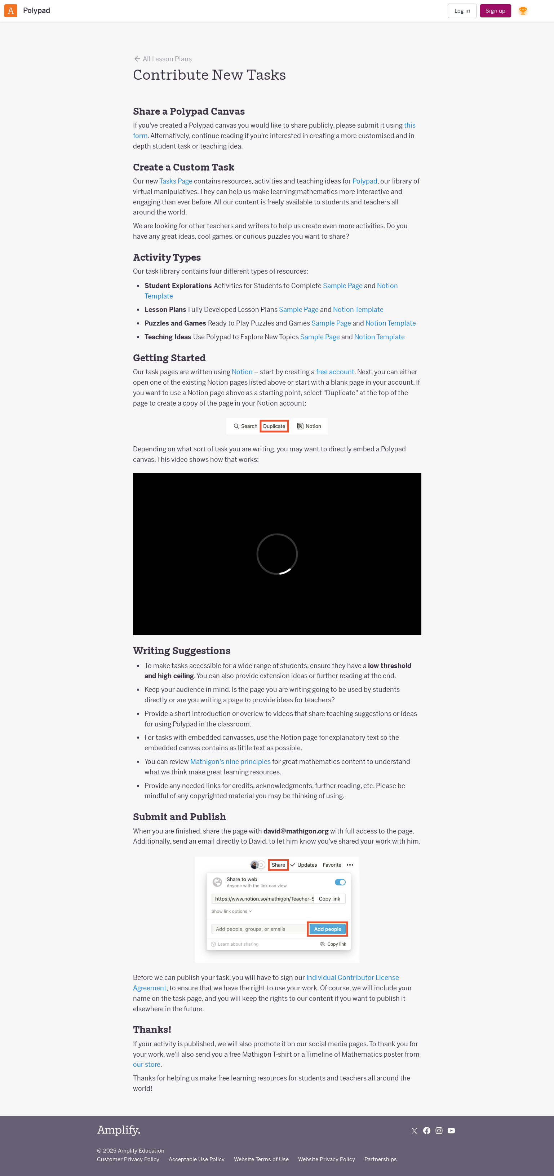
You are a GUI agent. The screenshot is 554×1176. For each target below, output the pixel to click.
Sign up (495, 10)
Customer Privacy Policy (128, 1159)
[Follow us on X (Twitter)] (414, 1130)
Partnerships (380, 1159)
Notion (242, 372)
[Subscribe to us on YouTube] (451, 1130)
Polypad (365, 181)
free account (335, 372)
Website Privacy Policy (326, 1159)
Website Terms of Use (261, 1159)
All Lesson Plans (162, 58)
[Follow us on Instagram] (439, 1130)
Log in (462, 10)
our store (146, 1064)
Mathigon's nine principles (230, 761)
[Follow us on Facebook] (427, 1130)
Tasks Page (175, 181)
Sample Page (343, 286)
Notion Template (358, 309)
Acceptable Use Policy (197, 1159)
